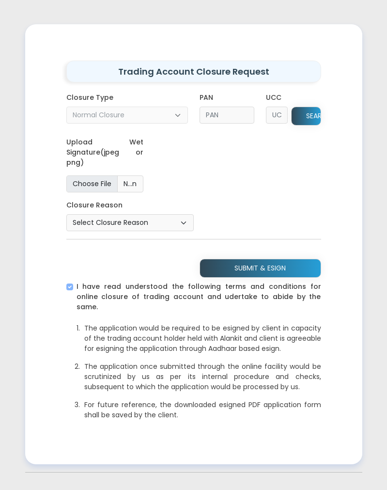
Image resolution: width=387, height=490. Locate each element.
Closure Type (89, 97)
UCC (273, 97)
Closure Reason (94, 205)
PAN (206, 97)
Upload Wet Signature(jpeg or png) (104, 152)
